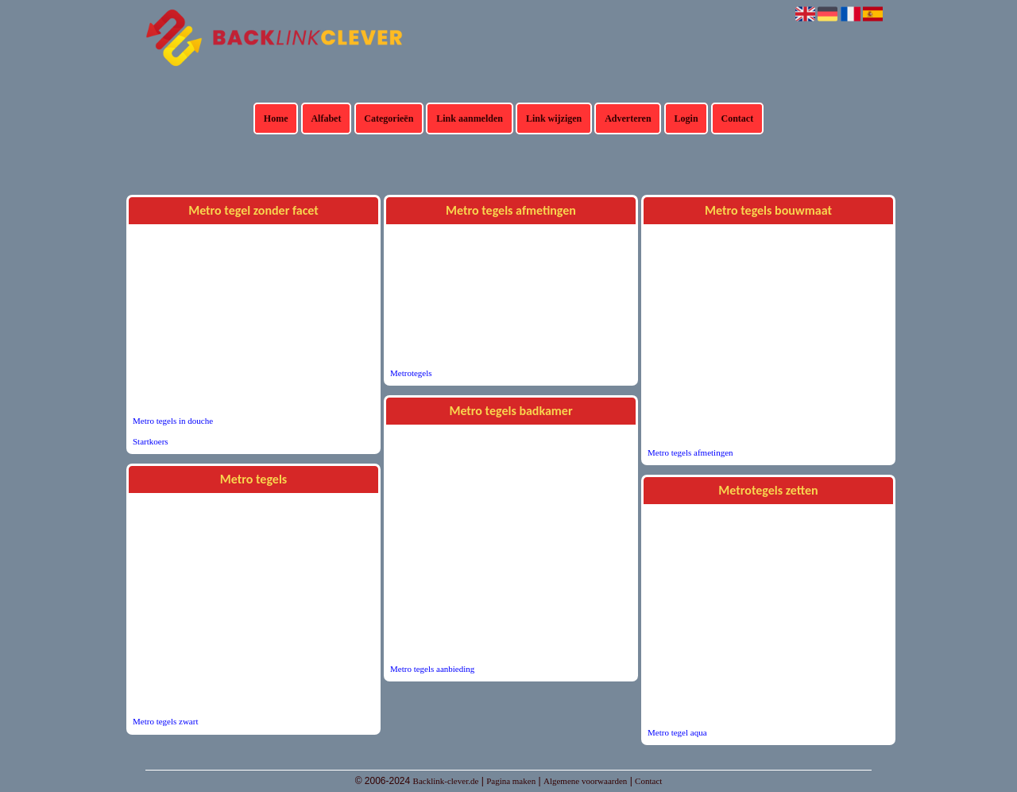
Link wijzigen (554, 118)
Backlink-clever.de (446, 781)
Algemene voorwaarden (585, 781)
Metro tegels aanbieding (432, 669)
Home (276, 118)
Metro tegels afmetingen (690, 452)
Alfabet (326, 118)
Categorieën (388, 118)
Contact (737, 118)
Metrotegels (411, 373)
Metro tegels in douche (173, 420)
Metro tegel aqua (677, 732)
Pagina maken (511, 781)
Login (686, 118)
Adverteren (628, 118)
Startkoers (150, 441)
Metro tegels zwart (165, 721)
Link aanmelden (469, 118)
